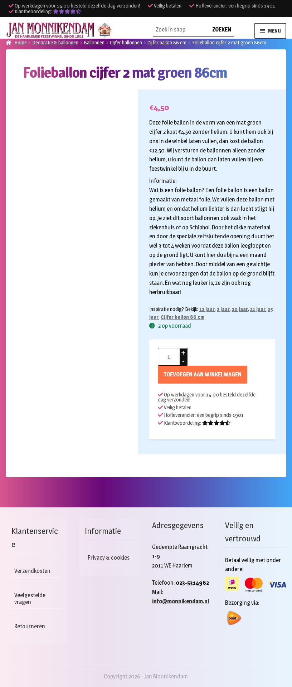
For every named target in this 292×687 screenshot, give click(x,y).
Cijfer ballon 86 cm (182, 317)
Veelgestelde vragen (29, 598)
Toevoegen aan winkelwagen (203, 374)
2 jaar (223, 309)
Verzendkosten (32, 570)
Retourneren (29, 626)
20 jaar (240, 309)
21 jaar (258, 309)
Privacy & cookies (109, 557)
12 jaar (207, 309)
